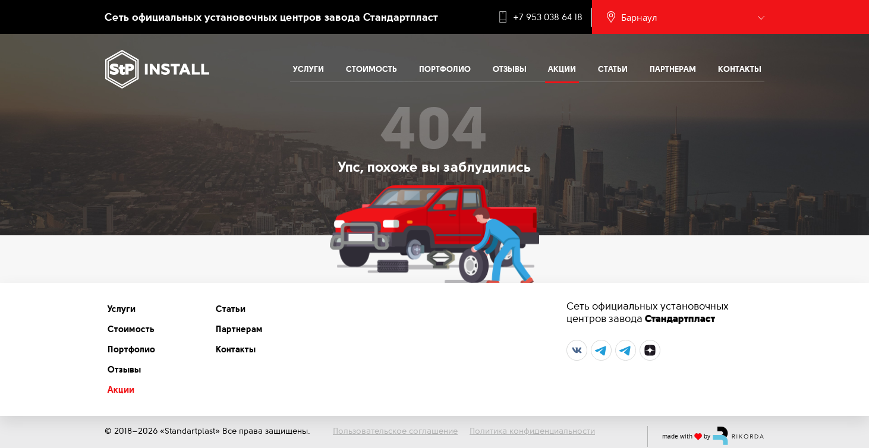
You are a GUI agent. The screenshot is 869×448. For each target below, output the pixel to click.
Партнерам (673, 69)
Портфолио (445, 69)
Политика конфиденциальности (532, 431)
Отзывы (510, 69)
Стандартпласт (680, 318)
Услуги (308, 69)
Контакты (739, 69)
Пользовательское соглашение (395, 431)
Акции (562, 69)
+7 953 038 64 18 (548, 17)
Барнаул (639, 17)
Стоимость (371, 69)
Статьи (613, 69)
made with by (713, 435)
